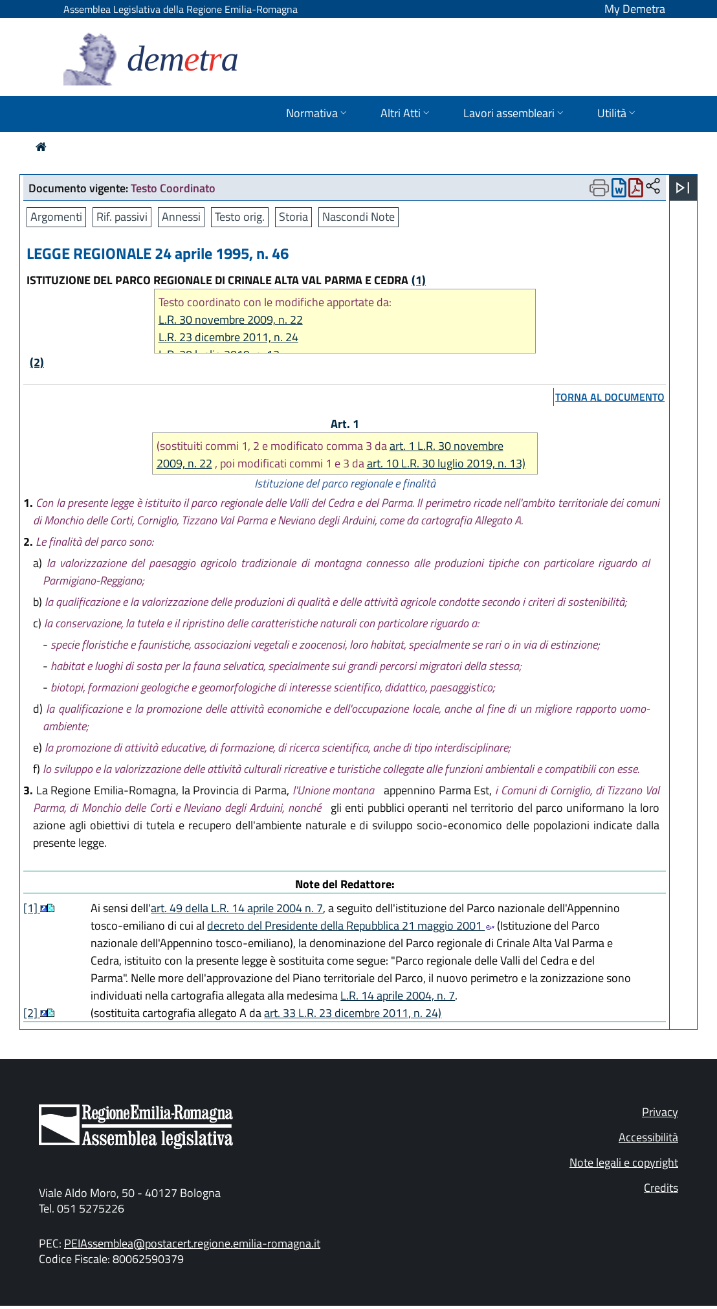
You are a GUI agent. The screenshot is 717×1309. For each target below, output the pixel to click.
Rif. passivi (122, 216)
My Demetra (634, 8)
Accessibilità (648, 1137)
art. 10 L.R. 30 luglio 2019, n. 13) (446, 463)
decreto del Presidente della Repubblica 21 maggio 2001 (350, 925)
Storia (293, 216)
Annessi (181, 216)
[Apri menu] (683, 188)
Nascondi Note (358, 216)
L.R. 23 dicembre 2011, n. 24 (228, 337)
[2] (31, 1013)
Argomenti (56, 216)
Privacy (660, 1112)
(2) (37, 362)
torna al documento (610, 397)
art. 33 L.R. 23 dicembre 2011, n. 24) (352, 1013)
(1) (419, 280)
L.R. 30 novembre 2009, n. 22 (231, 319)
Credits (661, 1187)
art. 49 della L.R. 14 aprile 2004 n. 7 (237, 908)
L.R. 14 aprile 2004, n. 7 (397, 995)
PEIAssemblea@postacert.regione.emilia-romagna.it (192, 1243)
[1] (31, 908)
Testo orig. (240, 216)
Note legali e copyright (623, 1162)
